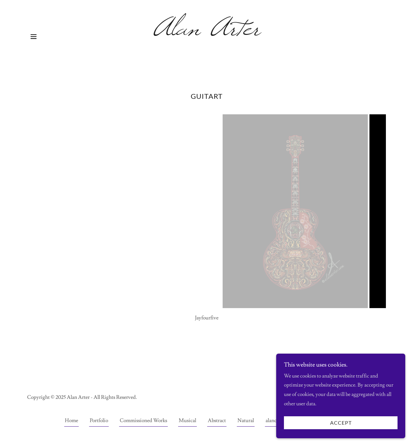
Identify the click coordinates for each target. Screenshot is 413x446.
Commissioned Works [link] (143, 420)
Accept (341, 423)
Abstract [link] (217, 420)
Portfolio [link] (99, 420)
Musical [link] (187, 420)
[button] (33, 36)
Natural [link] (245, 420)
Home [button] (71, 420)
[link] (206, 33)
